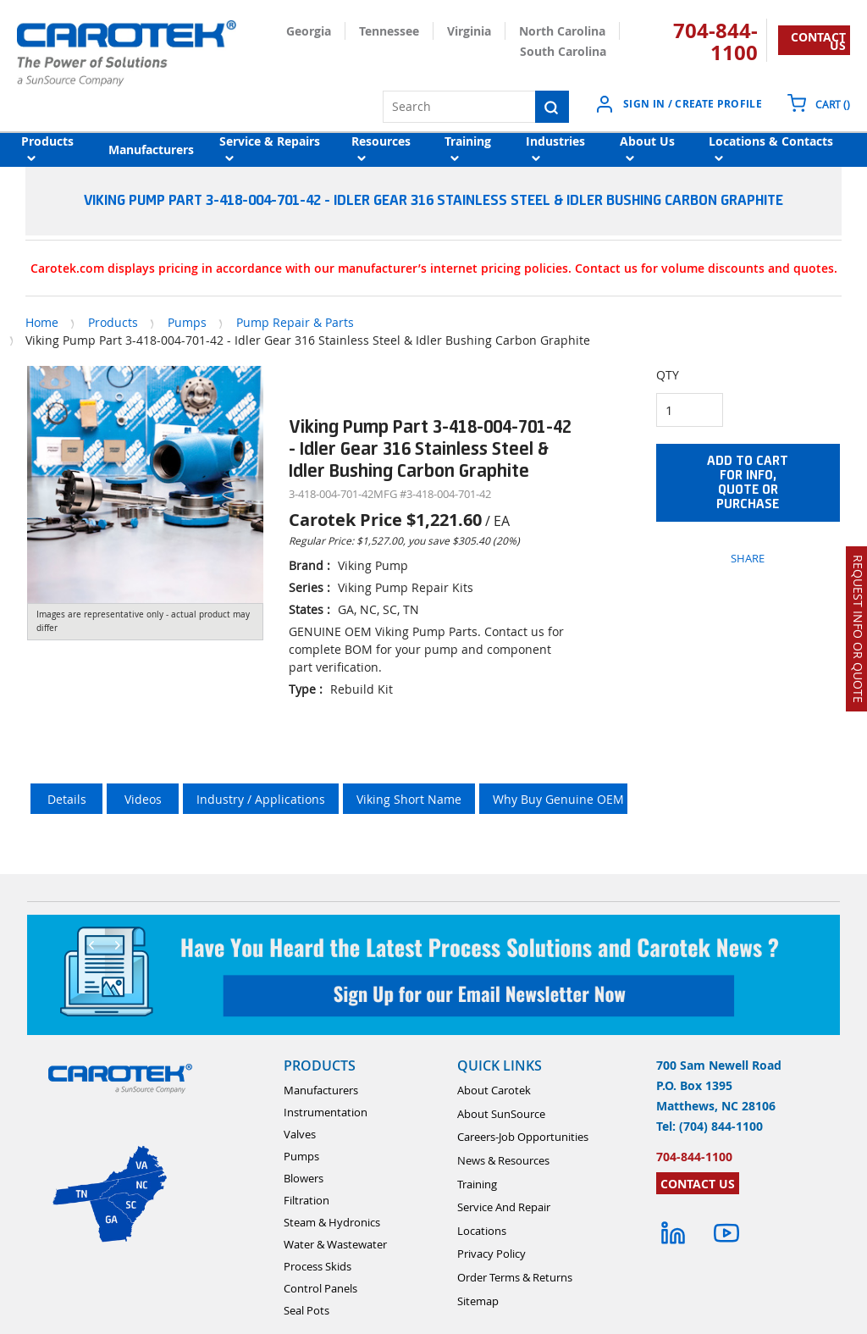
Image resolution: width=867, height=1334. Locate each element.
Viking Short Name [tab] (408, 799)
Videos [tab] (143, 799)
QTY (667, 375)
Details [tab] (66, 799)
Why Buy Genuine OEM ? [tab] (562, 799)
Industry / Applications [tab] (260, 799)
